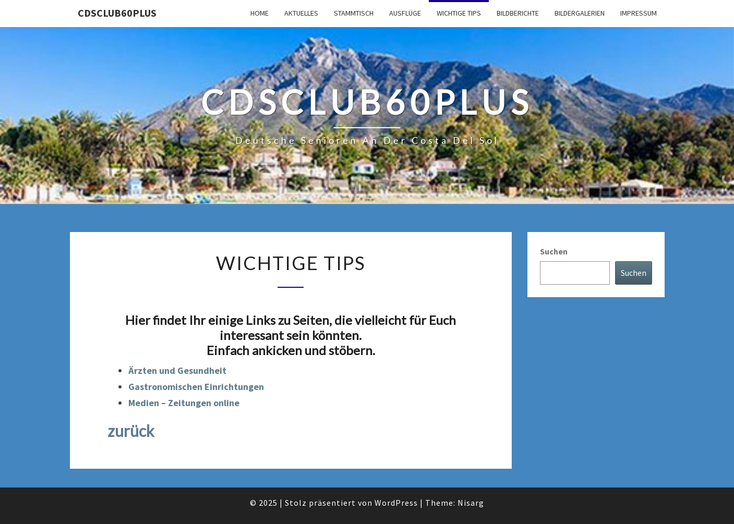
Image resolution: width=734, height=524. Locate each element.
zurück (130, 430)
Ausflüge (405, 13)
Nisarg (471, 502)
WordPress (396, 502)
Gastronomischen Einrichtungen (196, 387)
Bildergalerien (580, 13)
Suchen (554, 251)
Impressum (638, 13)
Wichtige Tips (459, 13)
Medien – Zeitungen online (183, 403)
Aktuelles (301, 13)
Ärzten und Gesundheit (177, 370)
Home (259, 13)
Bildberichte (518, 13)
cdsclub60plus (117, 12)
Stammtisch (354, 13)
